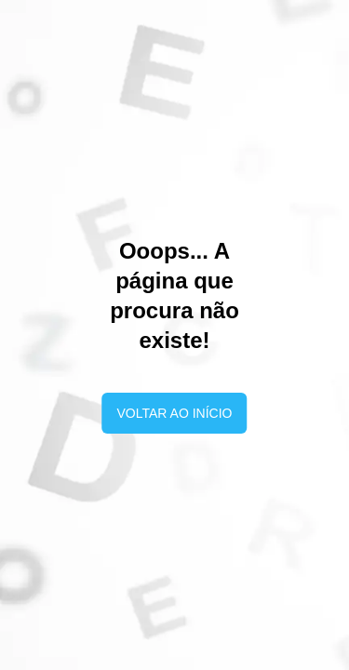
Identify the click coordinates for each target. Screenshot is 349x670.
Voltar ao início (175, 413)
